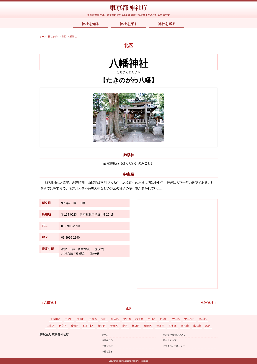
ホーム (105, 335)
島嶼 (207, 325)
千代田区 (55, 319)
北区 (128, 45)
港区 (104, 319)
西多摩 (172, 325)
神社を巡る (171, 24)
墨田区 (203, 319)
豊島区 (114, 325)
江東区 (50, 325)
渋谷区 (115, 319)
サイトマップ (169, 340)
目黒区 (164, 319)
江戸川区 (88, 325)
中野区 (127, 319)
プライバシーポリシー (174, 346)
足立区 (63, 325)
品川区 (151, 319)
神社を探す (128, 24)
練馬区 (148, 325)
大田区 (176, 319)
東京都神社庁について (174, 335)
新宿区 (102, 325)
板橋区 (136, 325)
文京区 (81, 319)
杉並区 (139, 319)
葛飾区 (75, 325)
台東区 (93, 319)
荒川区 (160, 325)
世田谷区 (189, 319)
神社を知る (85, 24)
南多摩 (185, 325)
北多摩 (197, 325)
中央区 (69, 319)
